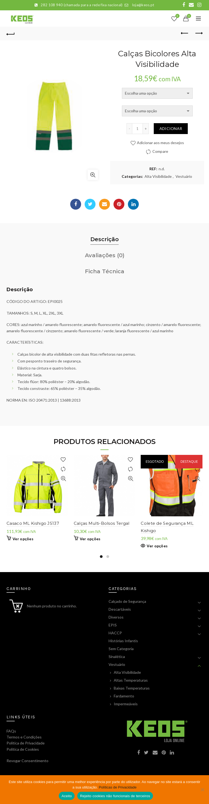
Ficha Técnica (104, 271)
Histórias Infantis (123, 640)
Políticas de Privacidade (118, 787)
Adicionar (170, 128)
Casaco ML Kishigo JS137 (33, 523)
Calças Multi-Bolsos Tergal (102, 523)
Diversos (116, 617)
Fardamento (124, 696)
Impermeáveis (126, 703)
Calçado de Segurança (127, 601)
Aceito (67, 796)
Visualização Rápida (63, 478)
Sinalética (117, 656)
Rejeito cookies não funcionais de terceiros (115, 796)
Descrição (104, 239)
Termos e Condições (24, 737)
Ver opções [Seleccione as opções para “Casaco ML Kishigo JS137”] (23, 538)
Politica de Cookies (23, 749)
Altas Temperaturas (131, 680)
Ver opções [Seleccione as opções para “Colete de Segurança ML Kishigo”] (157, 546)
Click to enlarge (93, 175)
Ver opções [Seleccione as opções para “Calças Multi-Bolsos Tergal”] (90, 538)
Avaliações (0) (104, 255)
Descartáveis (120, 609)
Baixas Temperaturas (132, 688)
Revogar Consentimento (27, 760)
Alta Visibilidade (158, 176)
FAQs (11, 731)
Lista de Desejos (177, 16)
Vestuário (184, 176)
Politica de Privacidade (26, 743)
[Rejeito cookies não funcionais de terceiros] (202, 789)
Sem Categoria (121, 648)
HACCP (115, 633)
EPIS (113, 625)
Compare (160, 151)
